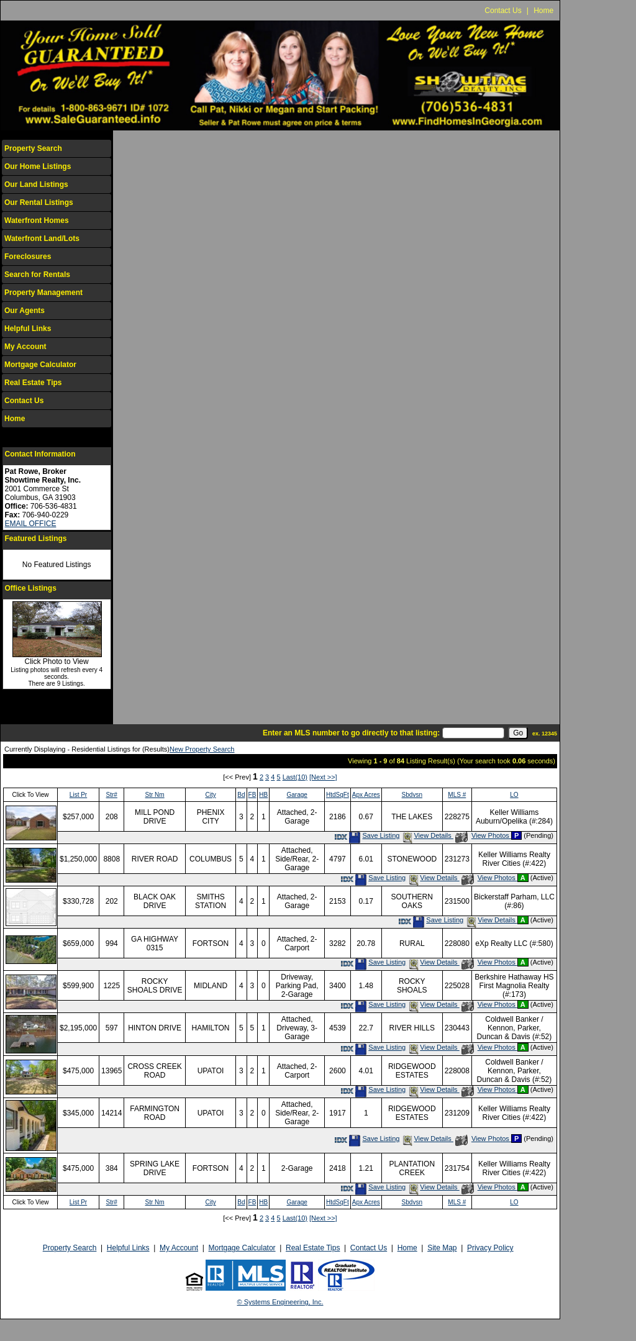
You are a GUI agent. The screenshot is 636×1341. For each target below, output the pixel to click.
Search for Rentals (37, 274)
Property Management (43, 292)
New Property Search (202, 749)
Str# (111, 794)
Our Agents (24, 310)
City (210, 794)
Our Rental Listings (38, 202)
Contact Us (502, 10)
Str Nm (155, 794)
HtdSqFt (337, 794)
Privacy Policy (490, 1247)
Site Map (442, 1247)
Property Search (33, 148)
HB (263, 794)
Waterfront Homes (36, 220)
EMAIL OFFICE (31, 523)
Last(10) (295, 777)
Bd (241, 794)
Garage (296, 794)
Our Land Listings (36, 184)
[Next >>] (323, 777)
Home (543, 10)
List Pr (78, 794)
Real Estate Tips (32, 382)
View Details (427, 835)
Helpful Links (27, 328)
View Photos (483, 835)
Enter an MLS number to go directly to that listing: (351, 733)
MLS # (457, 794)
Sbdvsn (412, 794)
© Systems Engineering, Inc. (280, 1302)
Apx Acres (366, 794)
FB (252, 794)
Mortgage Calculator (40, 364)
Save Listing (373, 835)
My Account (25, 346)
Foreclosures (27, 256)
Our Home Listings (37, 166)
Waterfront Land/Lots (42, 238)
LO (514, 794)
